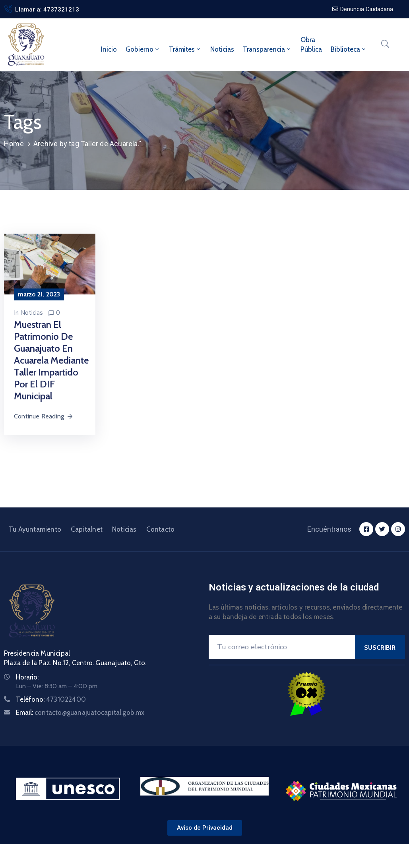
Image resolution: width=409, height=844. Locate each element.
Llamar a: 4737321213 (47, 9)
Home (14, 143)
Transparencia (267, 49)
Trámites (185, 49)
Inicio (109, 49)
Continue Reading (44, 416)
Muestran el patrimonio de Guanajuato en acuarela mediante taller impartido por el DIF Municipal (51, 360)
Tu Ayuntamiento (35, 529)
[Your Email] (282, 647)
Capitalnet (87, 529)
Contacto (160, 529)
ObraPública (311, 44)
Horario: (27, 677)
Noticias (222, 49)
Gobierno (143, 49)
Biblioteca (349, 49)
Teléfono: (51, 699)
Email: (80, 712)
